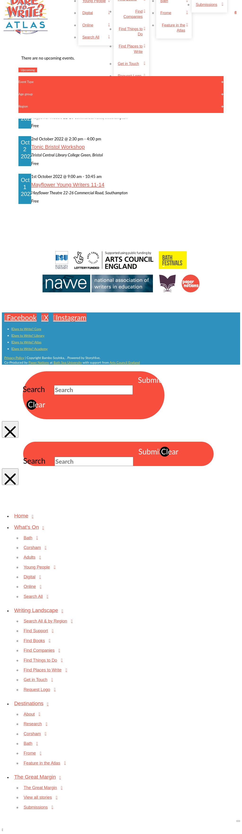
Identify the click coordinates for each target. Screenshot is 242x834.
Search (34, 389)
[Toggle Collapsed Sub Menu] (125, 527)
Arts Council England (125, 362)
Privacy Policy (14, 358)
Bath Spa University (67, 362)
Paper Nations (39, 362)
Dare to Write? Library (28, 335)
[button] (236, 12)
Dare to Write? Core (26, 329)
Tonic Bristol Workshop (58, 147)
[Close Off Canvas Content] (238, 821)
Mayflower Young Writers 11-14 (67, 185)
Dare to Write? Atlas (27, 342)
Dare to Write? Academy (30, 349)
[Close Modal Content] (10, 429)
